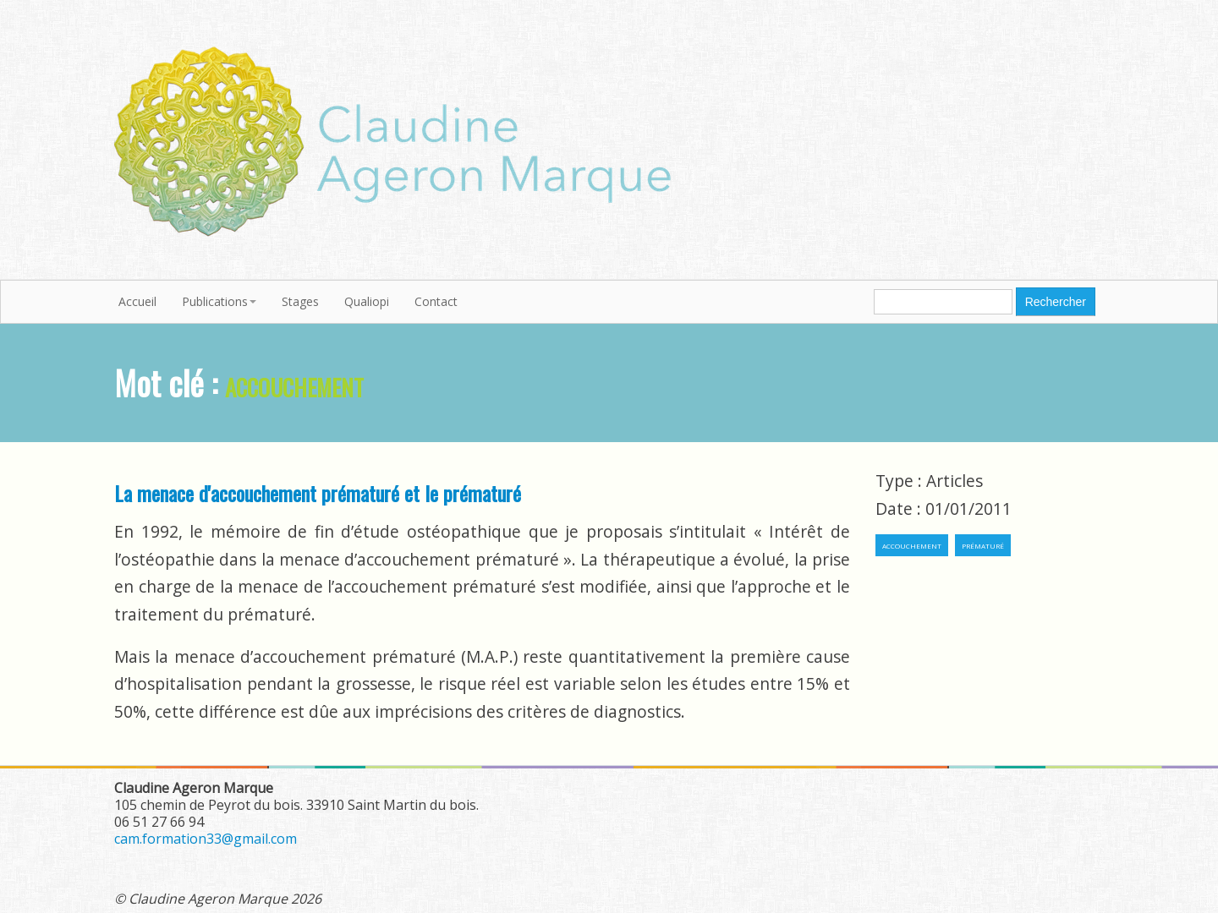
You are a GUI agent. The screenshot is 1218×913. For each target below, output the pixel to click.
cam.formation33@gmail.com (205, 838)
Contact (436, 301)
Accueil (137, 301)
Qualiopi (366, 301)
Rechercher (1055, 302)
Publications (219, 301)
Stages (300, 301)
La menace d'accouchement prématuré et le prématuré (317, 493)
